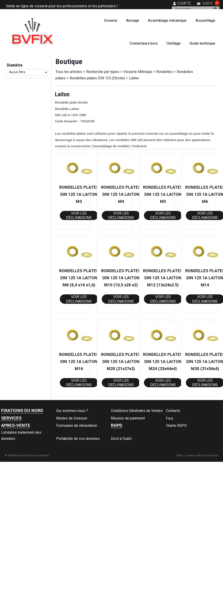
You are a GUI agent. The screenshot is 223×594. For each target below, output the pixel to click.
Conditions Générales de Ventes (137, 411)
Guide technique (202, 43)
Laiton (134, 78)
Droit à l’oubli (121, 438)
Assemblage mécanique (167, 20)
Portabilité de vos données (78, 438)
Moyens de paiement (128, 418)
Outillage (173, 43)
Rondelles (164, 72)
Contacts (173, 411)
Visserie (110, 20)
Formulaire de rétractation (76, 425)
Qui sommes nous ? (72, 411)
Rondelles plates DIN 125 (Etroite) (97, 78)
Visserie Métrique (137, 72)
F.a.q (169, 418)
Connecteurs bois (143, 43)
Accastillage (205, 20)
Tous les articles (68, 72)
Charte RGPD (176, 425)
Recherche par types (102, 72)
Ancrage (132, 20)
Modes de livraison (71, 418)
